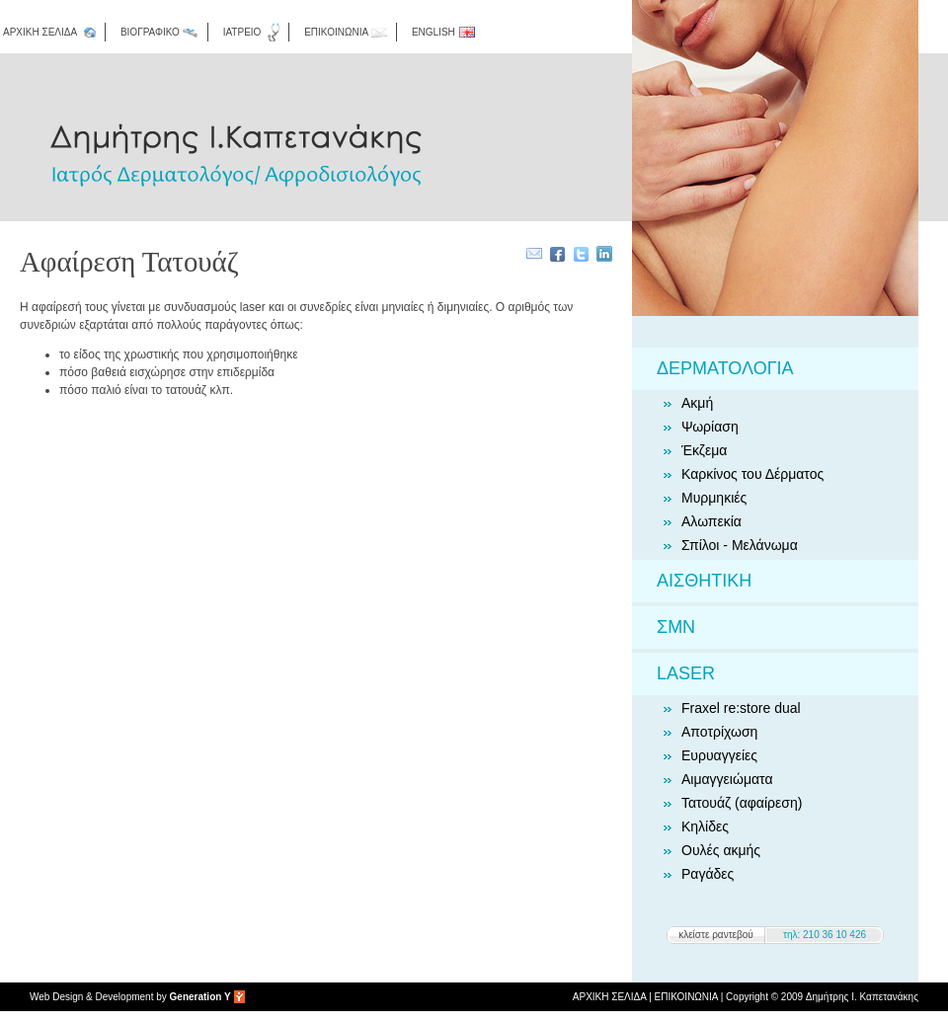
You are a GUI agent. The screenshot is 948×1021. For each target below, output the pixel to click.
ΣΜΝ (676, 627)
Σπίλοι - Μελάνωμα (739, 545)
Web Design (56, 996)
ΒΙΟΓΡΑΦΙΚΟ (150, 32)
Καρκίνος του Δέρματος (752, 474)
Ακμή (697, 403)
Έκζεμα (704, 450)
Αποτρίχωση (719, 732)
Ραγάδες (707, 874)
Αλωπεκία (711, 521)
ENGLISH (433, 32)
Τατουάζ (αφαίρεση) (741, 803)
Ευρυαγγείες (719, 755)
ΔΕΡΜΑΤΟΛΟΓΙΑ (725, 368)
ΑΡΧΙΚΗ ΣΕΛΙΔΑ (40, 32)
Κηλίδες (705, 826)
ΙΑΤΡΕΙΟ (242, 32)
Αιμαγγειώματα (726, 779)
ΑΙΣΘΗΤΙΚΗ (704, 580)
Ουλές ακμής (720, 850)
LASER (686, 673)
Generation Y (200, 996)
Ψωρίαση (710, 426)
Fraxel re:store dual (741, 708)
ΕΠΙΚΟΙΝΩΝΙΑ (336, 32)
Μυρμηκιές (714, 498)
